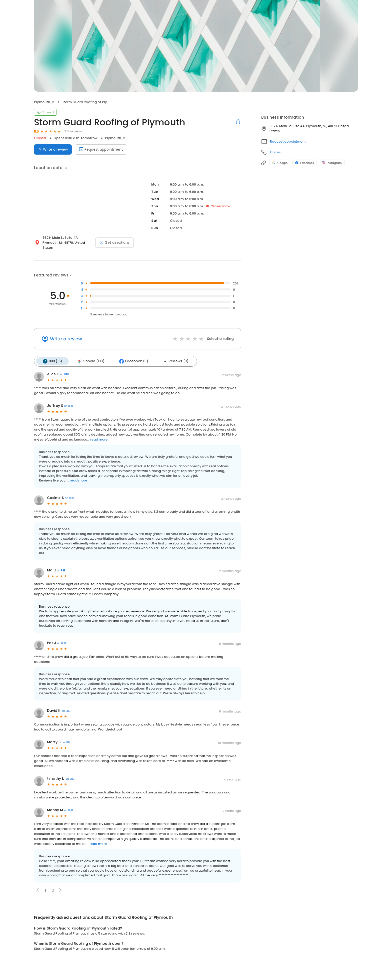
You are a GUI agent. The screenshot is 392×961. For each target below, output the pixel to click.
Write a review (66, 339)
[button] (60, 890)
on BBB (64, 374)
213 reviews (73, 131)
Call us (275, 152)
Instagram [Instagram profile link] (332, 163)
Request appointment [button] (288, 141)
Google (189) (90, 361)
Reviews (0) (174, 361)
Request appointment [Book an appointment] (101, 149)
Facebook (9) (132, 361)
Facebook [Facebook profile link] (304, 163)
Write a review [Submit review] (53, 149)
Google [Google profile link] (280, 163)
